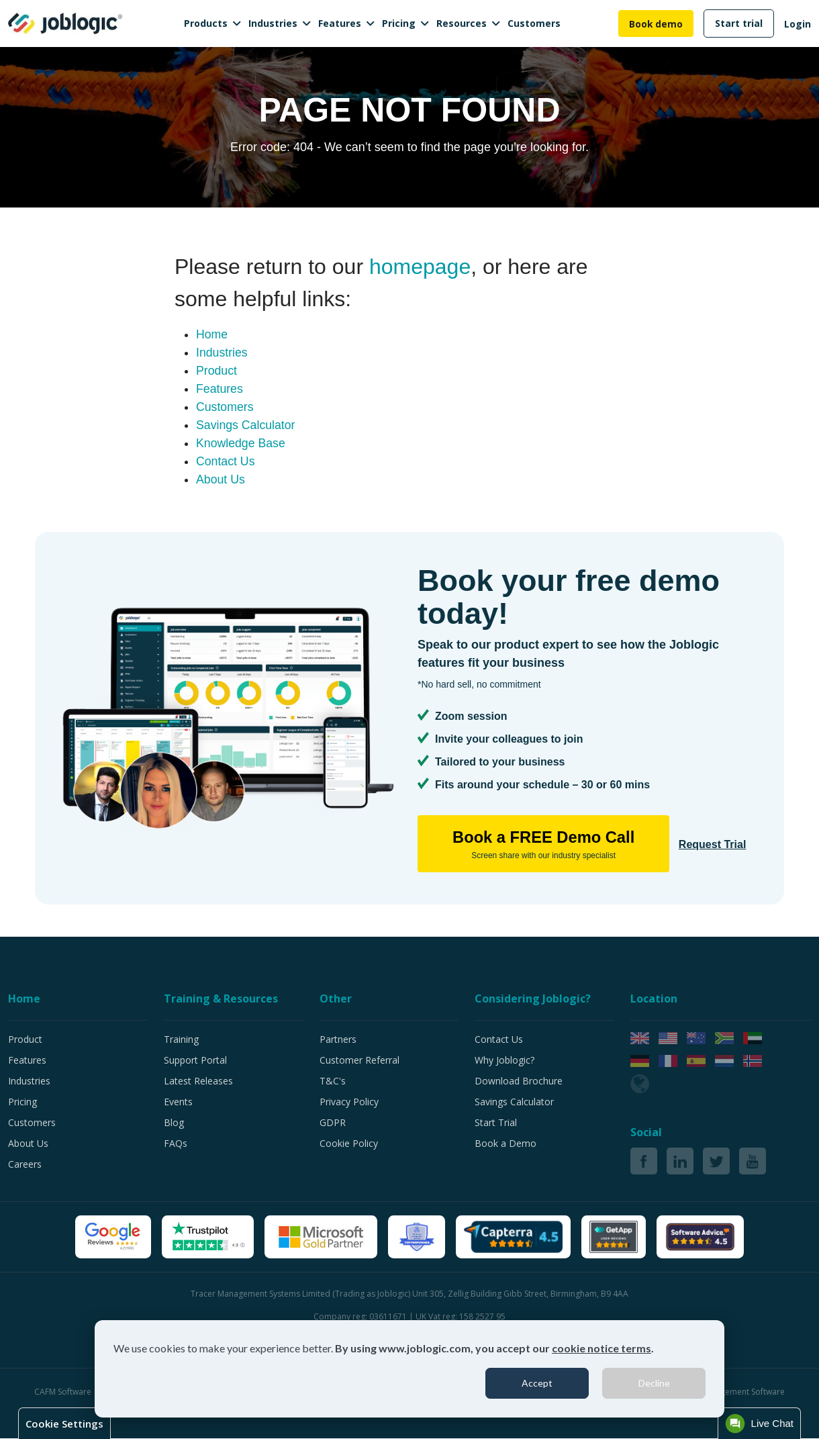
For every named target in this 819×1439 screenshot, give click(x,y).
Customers (534, 23)
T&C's (333, 1081)
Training (181, 1039)
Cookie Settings (64, 1423)
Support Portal (195, 1060)
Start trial (739, 23)
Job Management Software (735, 1392)
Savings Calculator (246, 425)
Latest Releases (198, 1081)
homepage (420, 266)
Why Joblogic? (504, 1060)
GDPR (333, 1123)
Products (206, 23)
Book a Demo (505, 1144)
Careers (25, 1164)
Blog (174, 1123)
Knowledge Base (241, 443)
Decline (654, 1383)
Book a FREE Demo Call (535, 845)
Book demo (655, 23)
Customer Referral (359, 1060)
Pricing (399, 23)
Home (212, 334)
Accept (537, 1383)
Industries (272, 23)
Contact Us (226, 461)
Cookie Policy (349, 1144)
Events (178, 1102)
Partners (338, 1039)
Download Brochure (519, 1081)
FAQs (175, 1144)
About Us (221, 479)
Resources (461, 23)
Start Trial (496, 1123)
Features (339, 23)
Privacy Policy (349, 1102)
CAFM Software (63, 1392)
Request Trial (696, 843)
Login (797, 23)
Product (217, 370)
